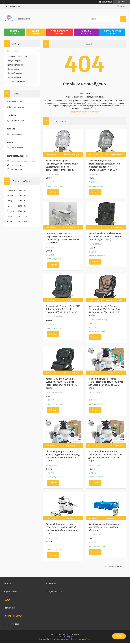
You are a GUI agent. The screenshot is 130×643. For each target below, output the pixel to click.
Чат (119, 636)
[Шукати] (123, 19)
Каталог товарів (35, 32)
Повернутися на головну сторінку (84, 112)
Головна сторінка (14, 32)
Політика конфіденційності (81, 639)
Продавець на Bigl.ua (65, 637)
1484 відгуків (107, 2)
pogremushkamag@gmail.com (23, 161)
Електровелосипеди (16, 81)
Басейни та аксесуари (17, 57)
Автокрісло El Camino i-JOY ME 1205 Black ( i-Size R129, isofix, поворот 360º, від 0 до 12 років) (105, 236)
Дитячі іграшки (14, 77)
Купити (54, 192)
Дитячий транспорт (16, 73)
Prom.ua (77, 634)
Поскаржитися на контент (59, 639)
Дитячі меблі (13, 69)
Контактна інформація (86, 32)
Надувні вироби (14, 61)
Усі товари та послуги (114, 566)
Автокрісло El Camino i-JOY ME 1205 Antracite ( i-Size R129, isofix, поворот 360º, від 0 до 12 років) (63, 309)
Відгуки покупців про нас (112, 32)
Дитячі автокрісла (15, 65)
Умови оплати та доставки (59, 32)
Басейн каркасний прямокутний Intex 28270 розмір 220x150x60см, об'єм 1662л (105, 527)
